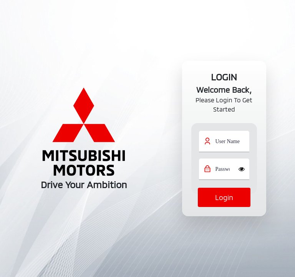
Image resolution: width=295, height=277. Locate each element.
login (224, 197)
